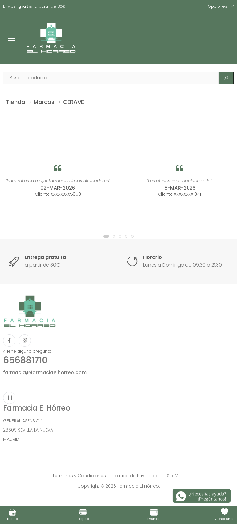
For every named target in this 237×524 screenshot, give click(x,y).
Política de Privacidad (136, 476)
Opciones (217, 6)
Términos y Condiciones (79, 476)
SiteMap (176, 476)
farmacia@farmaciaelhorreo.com (44, 372)
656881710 (25, 360)
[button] (106, 236)
